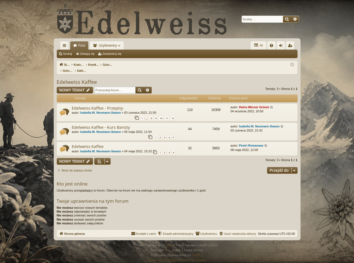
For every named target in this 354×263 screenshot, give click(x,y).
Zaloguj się (87, 53)
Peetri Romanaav (251, 139)
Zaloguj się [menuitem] (282, 47)
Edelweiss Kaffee (77, 76)
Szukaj (67, 53)
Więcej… (66, 47)
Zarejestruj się (112, 53)
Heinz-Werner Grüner (254, 101)
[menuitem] (271, 45)
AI (258, 45)
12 (172, 112)
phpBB (169, 239)
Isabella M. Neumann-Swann (100, 106)
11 (167, 112)
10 (161, 112)
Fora (81, 45)
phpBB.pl (197, 249)
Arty (167, 244)
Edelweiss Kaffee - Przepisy (97, 102)
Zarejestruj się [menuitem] (291, 47)
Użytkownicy (108, 45)
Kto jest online (72, 178)
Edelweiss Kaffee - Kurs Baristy (101, 121)
